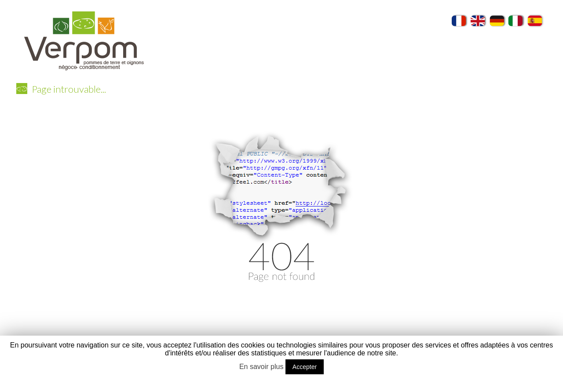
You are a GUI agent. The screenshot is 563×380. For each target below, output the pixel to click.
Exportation (372, 71)
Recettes (477, 71)
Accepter (304, 366)
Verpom (194, 71)
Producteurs (426, 71)
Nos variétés (246, 71)
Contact (522, 90)
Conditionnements (309, 71)
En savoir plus (261, 366)
